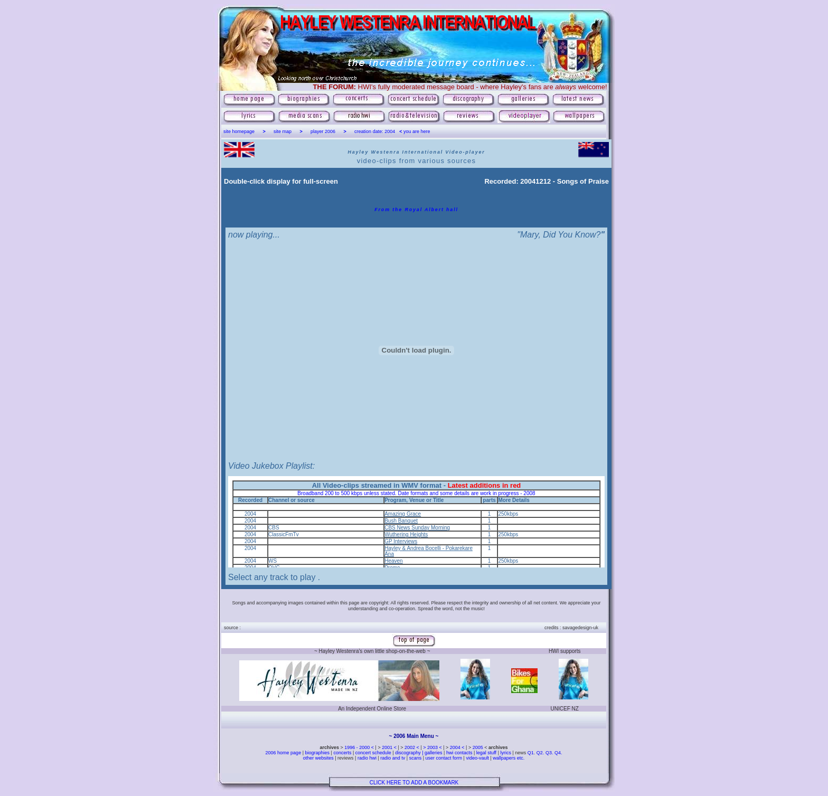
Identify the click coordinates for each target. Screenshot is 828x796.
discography (408, 752)
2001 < (390, 747)
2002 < (412, 747)
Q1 (531, 752)
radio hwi (367, 758)
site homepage (239, 131)
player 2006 (322, 131)
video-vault (478, 758)
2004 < (458, 747)
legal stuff (486, 752)
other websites (318, 758)
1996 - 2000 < (359, 747)
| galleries (432, 752)
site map (282, 131)
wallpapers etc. (508, 758)
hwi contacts (459, 752)
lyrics (505, 752)
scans (415, 758)
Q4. (558, 752)
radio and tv (392, 758)
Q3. (549, 752)
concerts (342, 752)
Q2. (541, 752)
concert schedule (373, 752)
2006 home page (284, 752)
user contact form (444, 758)
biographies (317, 752)
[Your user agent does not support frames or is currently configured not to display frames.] (416, 521)
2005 (478, 747)
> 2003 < (433, 747)
